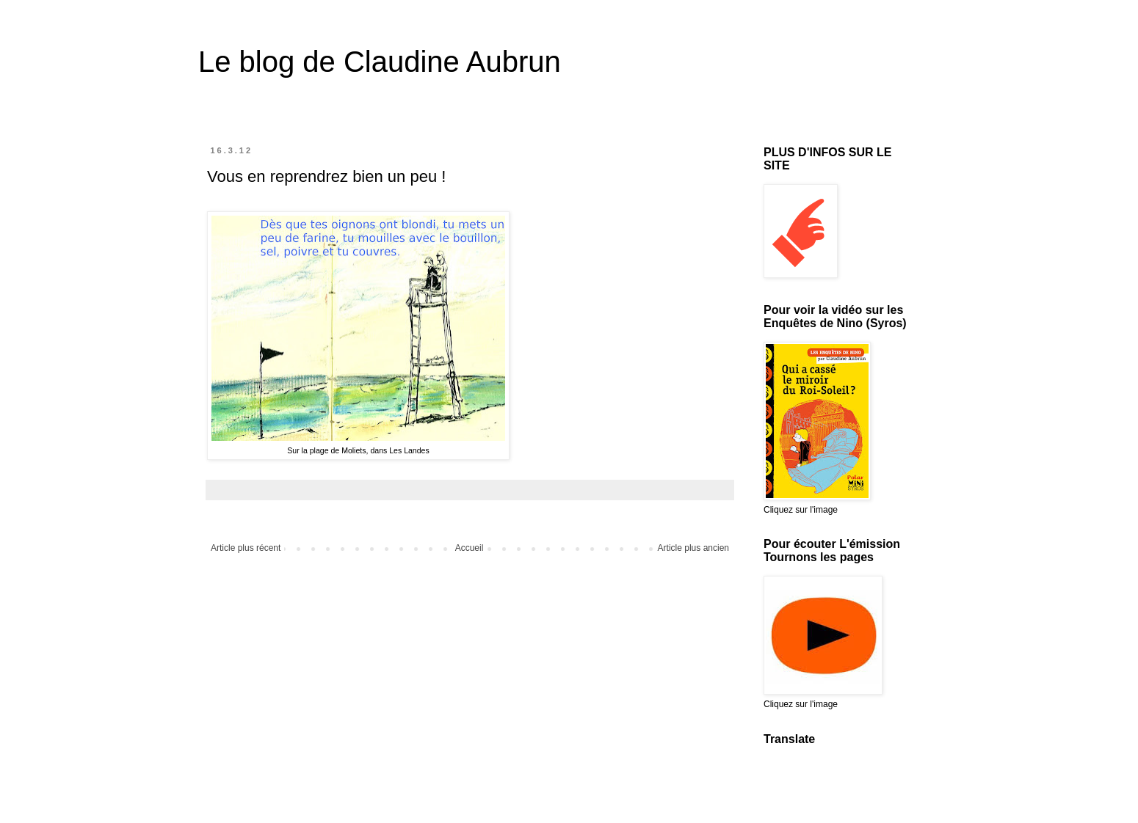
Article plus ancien (693, 548)
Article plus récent (245, 548)
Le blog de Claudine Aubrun (379, 61)
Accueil (469, 548)
